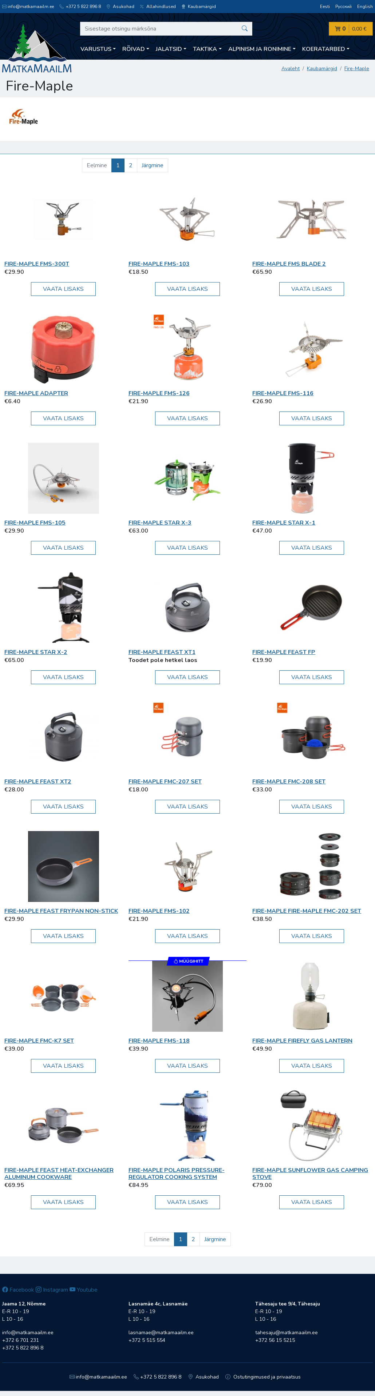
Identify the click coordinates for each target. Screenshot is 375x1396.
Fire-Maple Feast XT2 (37, 782)
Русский (343, 6)
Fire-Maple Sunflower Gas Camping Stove (310, 1173)
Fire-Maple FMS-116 (282, 393)
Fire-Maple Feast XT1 (162, 652)
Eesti (325, 6)
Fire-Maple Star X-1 (283, 523)
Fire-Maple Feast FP (283, 652)
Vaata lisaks (63, 289)
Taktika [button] (205, 49)
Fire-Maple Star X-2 (35, 652)
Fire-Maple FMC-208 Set (288, 782)
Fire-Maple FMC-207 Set (165, 782)
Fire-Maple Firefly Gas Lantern (302, 1041)
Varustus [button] (95, 49)
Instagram (52, 1290)
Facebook (18, 1290)
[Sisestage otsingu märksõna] (166, 29)
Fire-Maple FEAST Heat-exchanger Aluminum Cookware (59, 1173)
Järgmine (152, 165)
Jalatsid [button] (169, 49)
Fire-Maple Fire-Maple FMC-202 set (306, 911)
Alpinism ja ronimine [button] (259, 49)
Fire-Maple (356, 68)
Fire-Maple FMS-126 (159, 393)
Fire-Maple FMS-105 (35, 523)
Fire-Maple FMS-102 (159, 911)
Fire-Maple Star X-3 (160, 523)
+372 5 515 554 (147, 1340)
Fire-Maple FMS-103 (159, 264)
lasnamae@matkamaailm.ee (161, 1332)
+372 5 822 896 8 (80, 6)
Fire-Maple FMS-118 (159, 1041)
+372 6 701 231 (20, 1340)
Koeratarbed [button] (323, 49)
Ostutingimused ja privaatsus (263, 1376)
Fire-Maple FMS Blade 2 (289, 264)
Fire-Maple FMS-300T (36, 264)
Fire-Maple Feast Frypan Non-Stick (61, 911)
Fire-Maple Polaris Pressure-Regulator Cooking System (177, 1173)
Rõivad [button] (133, 49)
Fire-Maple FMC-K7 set (39, 1041)
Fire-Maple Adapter (36, 393)
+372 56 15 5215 (275, 1340)
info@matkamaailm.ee (28, 6)
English (365, 6)
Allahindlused (158, 6)
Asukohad (120, 6)
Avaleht (290, 68)
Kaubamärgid (198, 6)
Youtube (84, 1290)
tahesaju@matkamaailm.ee (286, 1332)
